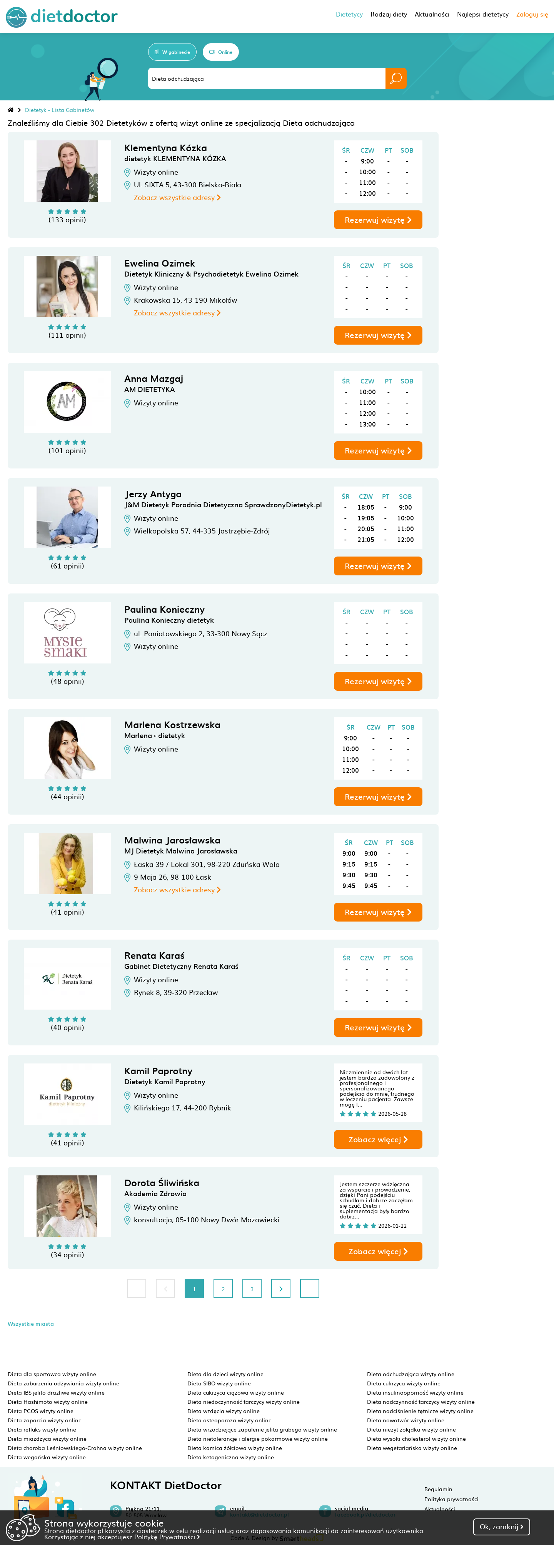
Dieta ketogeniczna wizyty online (230, 1457)
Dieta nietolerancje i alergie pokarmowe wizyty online (257, 1438)
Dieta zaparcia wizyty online (45, 1420)
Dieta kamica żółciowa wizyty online (234, 1448)
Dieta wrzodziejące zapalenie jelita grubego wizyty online (262, 1429)
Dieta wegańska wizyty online (47, 1457)
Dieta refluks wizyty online (42, 1429)
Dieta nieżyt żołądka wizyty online (411, 1429)
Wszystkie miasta (31, 1324)
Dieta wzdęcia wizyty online (223, 1411)
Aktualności (439, 1509)
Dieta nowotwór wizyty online (405, 1420)
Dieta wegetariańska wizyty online (412, 1448)
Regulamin (438, 1489)
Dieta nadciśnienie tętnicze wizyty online (420, 1411)
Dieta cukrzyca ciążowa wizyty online (235, 1392)
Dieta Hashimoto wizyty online (48, 1401)
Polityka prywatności (451, 1499)
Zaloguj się (532, 14)
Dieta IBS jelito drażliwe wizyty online (56, 1392)
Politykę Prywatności (167, 1536)
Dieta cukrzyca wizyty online (404, 1383)
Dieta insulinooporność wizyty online (415, 1392)
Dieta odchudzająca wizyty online (410, 1374)
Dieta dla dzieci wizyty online (225, 1374)
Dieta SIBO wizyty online (219, 1383)
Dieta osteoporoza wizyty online (229, 1420)
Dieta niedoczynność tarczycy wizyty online (243, 1401)
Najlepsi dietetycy (483, 13)
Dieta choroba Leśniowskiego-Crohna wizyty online (75, 1448)
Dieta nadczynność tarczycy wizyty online (421, 1401)
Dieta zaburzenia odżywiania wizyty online (63, 1383)
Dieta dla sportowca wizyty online (52, 1374)
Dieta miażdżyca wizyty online (47, 1438)
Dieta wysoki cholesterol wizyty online (416, 1438)
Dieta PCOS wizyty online (40, 1411)
